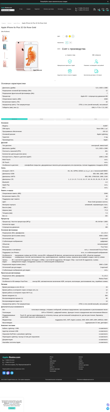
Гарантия (40, 9)
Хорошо (12, 407)
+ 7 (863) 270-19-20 (83, 10)
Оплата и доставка (51, 9)
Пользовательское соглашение (53, 410)
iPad (51, 389)
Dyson (51, 395)
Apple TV (52, 397)
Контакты (61, 9)
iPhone (51, 387)
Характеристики (14, 148)
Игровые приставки (55, 399)
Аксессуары (68, 148)
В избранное (97, 57)
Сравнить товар (70, 57)
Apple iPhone (20, 24)
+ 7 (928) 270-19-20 (83, 8)
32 (67, 44)
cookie (11, 402)
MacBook (52, 393)
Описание (41, 148)
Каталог (11, 24)
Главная (4, 24)
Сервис (33, 9)
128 (73, 44)
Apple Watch (53, 391)
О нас (25, 9)
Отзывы (70, 9)
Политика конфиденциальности (85, 410)
